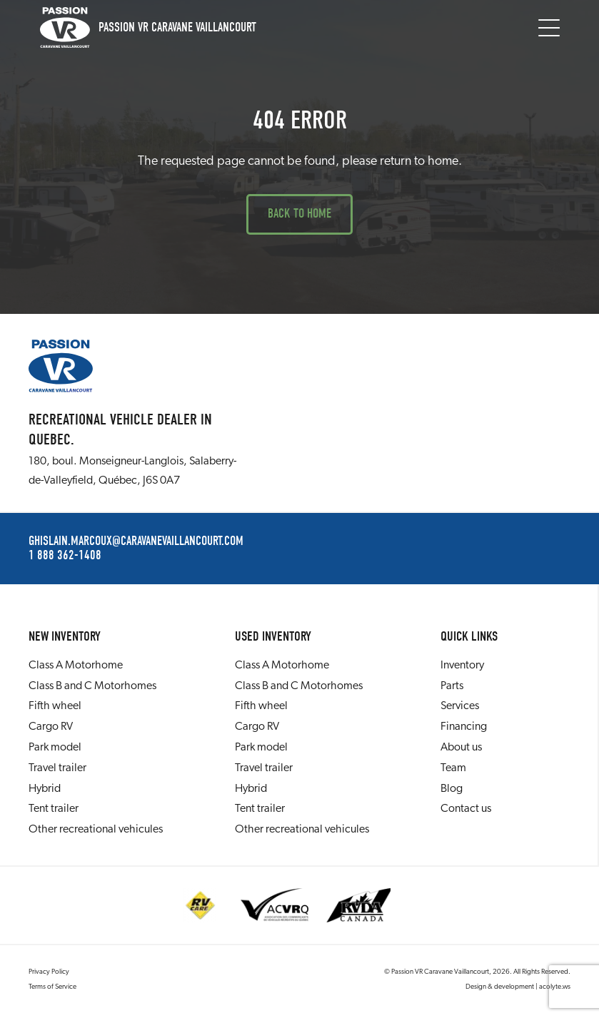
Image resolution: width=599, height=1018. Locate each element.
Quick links (469, 636)
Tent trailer (54, 809)
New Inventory (65, 636)
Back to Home (299, 213)
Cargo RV (51, 727)
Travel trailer (57, 768)
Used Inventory (273, 636)
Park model (55, 747)
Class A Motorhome (76, 665)
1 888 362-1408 (65, 556)
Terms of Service (52, 987)
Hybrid (45, 789)
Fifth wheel (55, 706)
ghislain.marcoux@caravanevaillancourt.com (136, 541)
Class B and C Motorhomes (92, 686)
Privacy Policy (49, 972)
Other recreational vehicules (96, 829)
